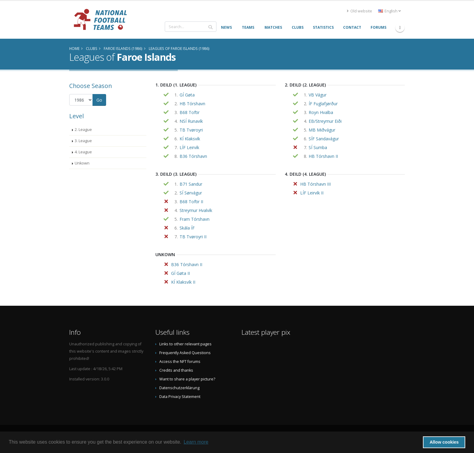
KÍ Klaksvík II (183, 282)
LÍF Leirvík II (311, 193)
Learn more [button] (195, 442)
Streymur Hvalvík (196, 210)
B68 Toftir (190, 112)
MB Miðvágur (322, 130)
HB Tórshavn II (323, 156)
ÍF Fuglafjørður (323, 103)
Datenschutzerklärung (179, 387)
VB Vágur (317, 95)
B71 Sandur (191, 184)
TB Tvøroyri (191, 130)
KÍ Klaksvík (190, 139)
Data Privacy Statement (179, 396)
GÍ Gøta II (180, 273)
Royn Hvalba (321, 112)
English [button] (389, 11)
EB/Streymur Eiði (325, 121)
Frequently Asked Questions (185, 352)
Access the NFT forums (179, 361)
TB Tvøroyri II (193, 237)
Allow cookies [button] (444, 442)
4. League (83, 152)
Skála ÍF (187, 228)
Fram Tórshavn (194, 219)
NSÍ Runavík (191, 121)
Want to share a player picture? (187, 379)
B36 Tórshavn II (186, 264)
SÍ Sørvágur (191, 193)
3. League (83, 140)
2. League (83, 129)
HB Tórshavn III (315, 184)
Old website (359, 11)
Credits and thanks (176, 370)
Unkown (82, 163)
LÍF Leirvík (189, 147)
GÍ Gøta (187, 95)
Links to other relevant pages (185, 344)
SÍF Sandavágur (324, 139)
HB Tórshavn (192, 103)
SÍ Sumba (318, 147)
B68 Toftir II (191, 201)
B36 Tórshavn (193, 156)
